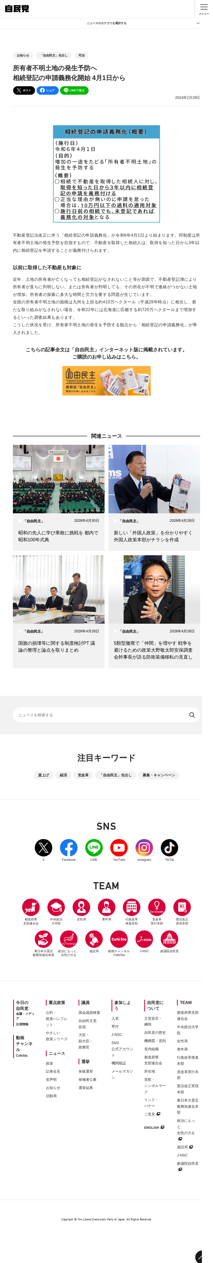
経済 (63, 776)
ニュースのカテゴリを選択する (143, 23)
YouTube (120, 851)
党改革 (83, 776)
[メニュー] (204, 9)
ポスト (23, 90)
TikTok (176, 851)
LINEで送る (74, 90)
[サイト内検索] (106, 715)
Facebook (65, 851)
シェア (47, 90)
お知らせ (23, 55)
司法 (82, 55)
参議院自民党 (106, 974)
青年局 (120, 910)
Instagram (148, 851)
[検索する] (192, 715)
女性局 (92, 910)
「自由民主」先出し (54, 55)
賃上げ (43, 776)
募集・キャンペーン (159, 776)
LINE (92, 851)
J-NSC (176, 942)
